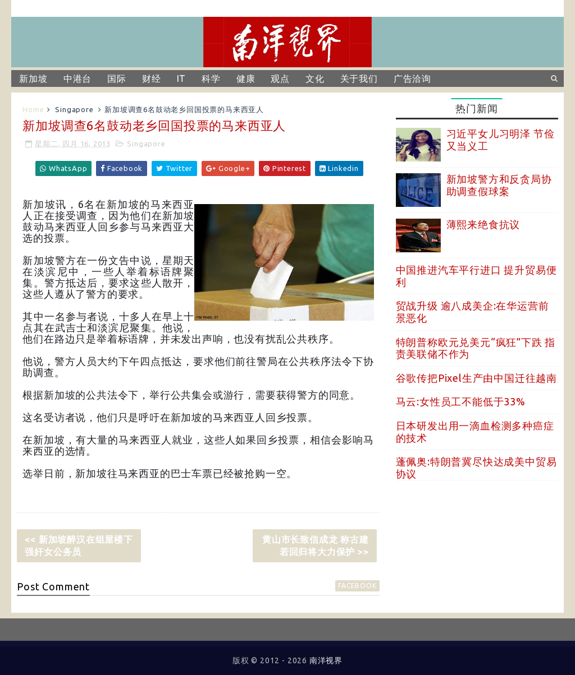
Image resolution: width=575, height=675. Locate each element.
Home (33, 109)
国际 (116, 78)
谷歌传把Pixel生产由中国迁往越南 (476, 377)
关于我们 (359, 78)
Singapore (74, 109)
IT (181, 78)
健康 (245, 78)
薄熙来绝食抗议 (483, 224)
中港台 (77, 78)
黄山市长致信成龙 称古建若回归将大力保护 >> (315, 545)
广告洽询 (412, 78)
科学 (211, 78)
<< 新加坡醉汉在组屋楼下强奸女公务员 (79, 545)
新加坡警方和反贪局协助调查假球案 (499, 185)
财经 (151, 78)
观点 (280, 78)
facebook (357, 585)
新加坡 (33, 78)
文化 (315, 78)
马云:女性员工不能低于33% (461, 401)
